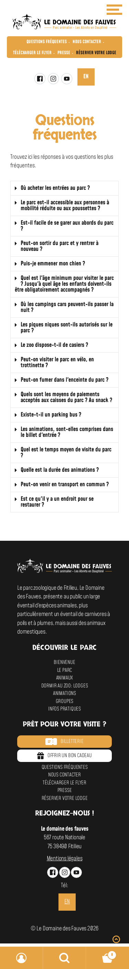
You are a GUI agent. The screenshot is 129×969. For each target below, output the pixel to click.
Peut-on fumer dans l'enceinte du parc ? (64, 380)
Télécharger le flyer (32, 53)
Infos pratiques (64, 709)
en (86, 76)
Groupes (65, 701)
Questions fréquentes (46, 42)
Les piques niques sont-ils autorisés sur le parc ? (66, 328)
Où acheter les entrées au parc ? (55, 188)
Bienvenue (64, 662)
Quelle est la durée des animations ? (60, 470)
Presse (63, 53)
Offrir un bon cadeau (64, 755)
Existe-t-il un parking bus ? (51, 415)
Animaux (64, 678)
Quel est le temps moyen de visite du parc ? (66, 453)
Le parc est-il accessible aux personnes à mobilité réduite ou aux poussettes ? (65, 205)
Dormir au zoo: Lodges (64, 685)
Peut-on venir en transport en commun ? (65, 484)
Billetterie (64, 741)
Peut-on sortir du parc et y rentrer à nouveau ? (59, 246)
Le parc (64, 670)
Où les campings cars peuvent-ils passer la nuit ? (67, 307)
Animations (64, 693)
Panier (101, 953)
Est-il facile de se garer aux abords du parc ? (67, 226)
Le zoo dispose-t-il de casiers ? (54, 345)
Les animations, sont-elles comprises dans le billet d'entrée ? (67, 432)
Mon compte (21, 958)
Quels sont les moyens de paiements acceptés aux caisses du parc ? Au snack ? (66, 397)
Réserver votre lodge (96, 53)
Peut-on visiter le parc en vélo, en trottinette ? (57, 362)
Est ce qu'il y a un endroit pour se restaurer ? (57, 502)
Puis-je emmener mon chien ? (53, 264)
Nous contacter (87, 42)
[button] (64, 188)
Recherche (64, 958)
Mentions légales (65, 858)
